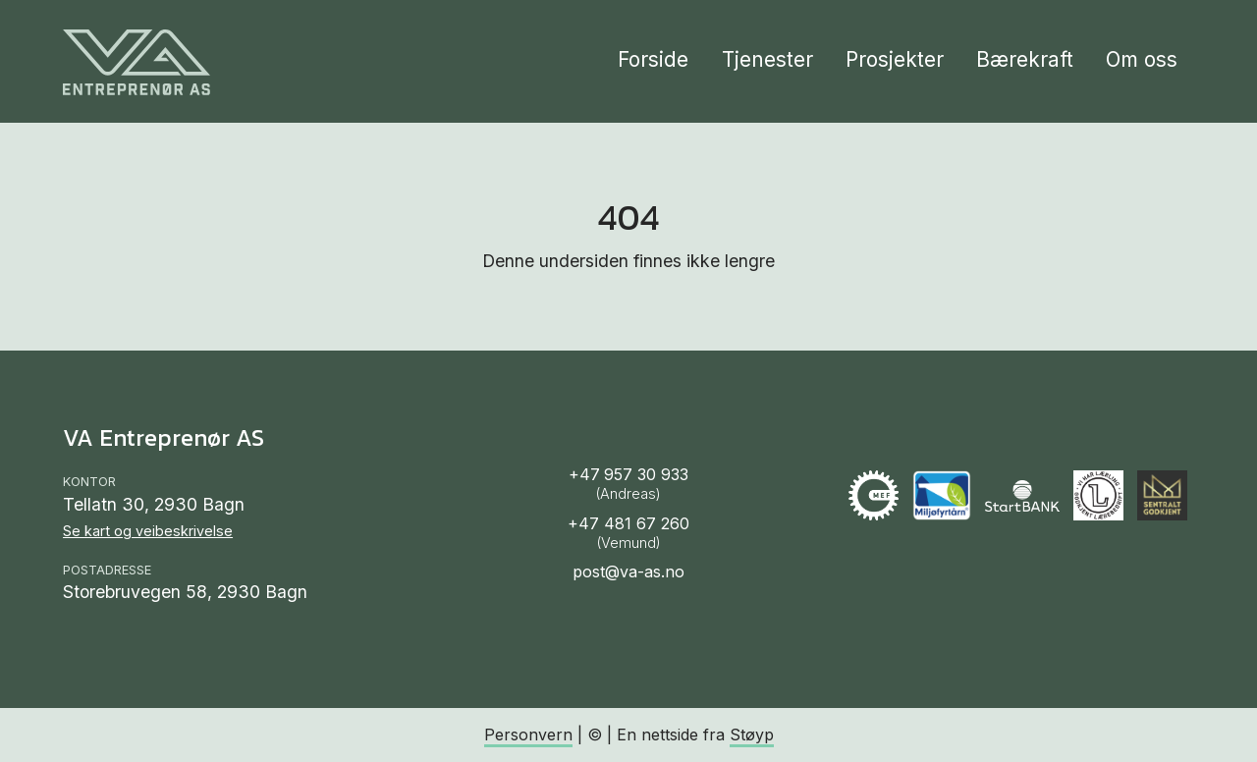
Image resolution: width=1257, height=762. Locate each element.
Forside (653, 59)
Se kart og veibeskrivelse (148, 530)
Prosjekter (895, 59)
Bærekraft (1024, 59)
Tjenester (767, 59)
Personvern (528, 734)
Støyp (752, 734)
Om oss (1141, 59)
